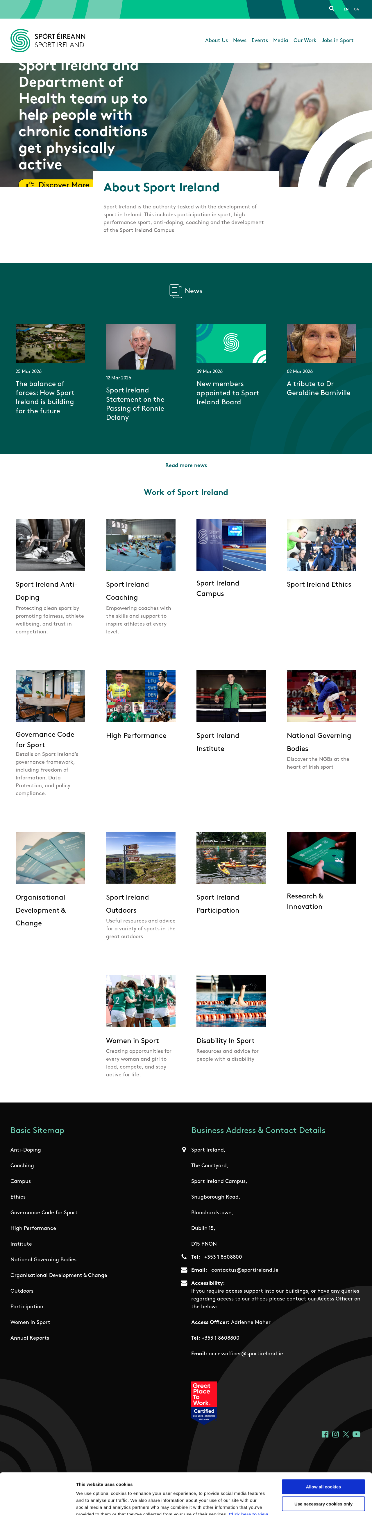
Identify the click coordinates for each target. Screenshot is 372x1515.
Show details (305, 1503)
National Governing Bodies (43, 1260)
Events (260, 41)
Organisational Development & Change (58, 1275)
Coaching (22, 1166)
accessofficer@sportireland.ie (246, 1354)
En (346, 9)
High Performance (33, 1228)
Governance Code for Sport (44, 1213)
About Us (216, 41)
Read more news (186, 466)
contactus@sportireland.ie (244, 1270)
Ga (356, 9)
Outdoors (21, 1291)
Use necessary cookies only (323, 1462)
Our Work (305, 41)
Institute (21, 1244)
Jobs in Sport (338, 41)
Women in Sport (30, 1322)
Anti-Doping (25, 1150)
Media (280, 41)
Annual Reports (29, 1338)
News (239, 41)
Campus (20, 1181)
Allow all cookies (323, 1445)
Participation (26, 1307)
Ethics (18, 1197)
